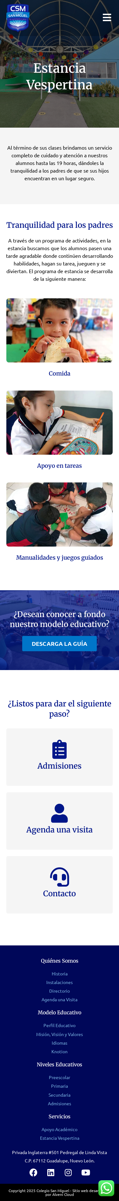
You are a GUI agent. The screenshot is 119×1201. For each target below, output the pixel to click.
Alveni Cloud (63, 1194)
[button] (59, 643)
